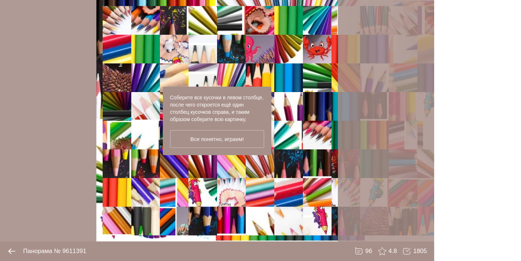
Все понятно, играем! (217, 139)
